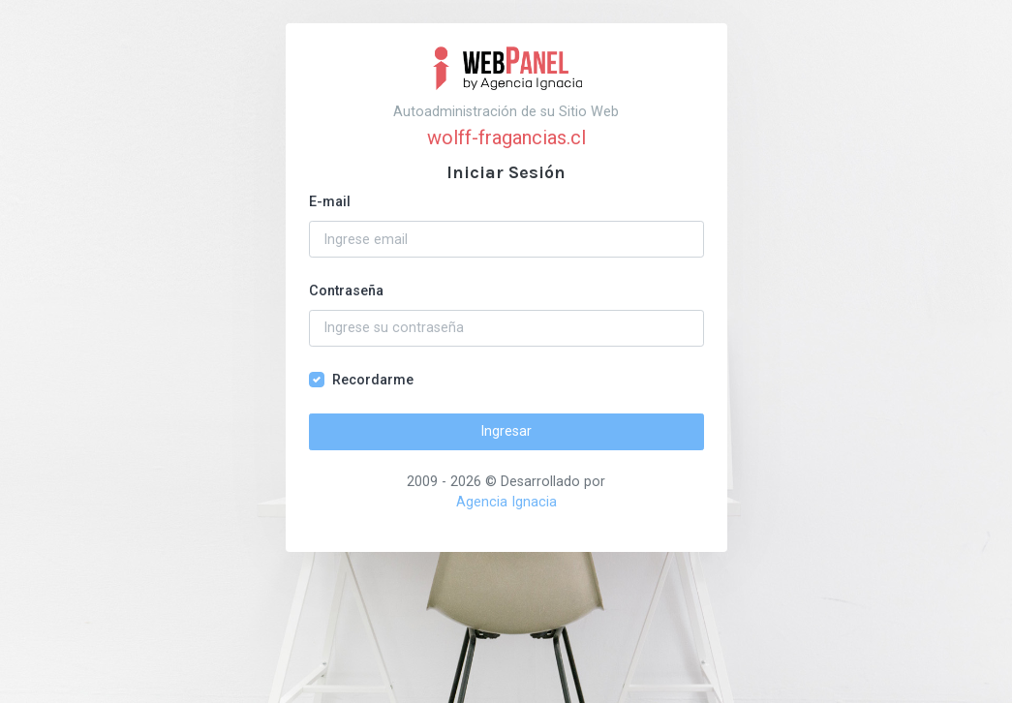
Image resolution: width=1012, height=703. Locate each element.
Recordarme (373, 380)
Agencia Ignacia (506, 502)
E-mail (330, 202)
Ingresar (506, 431)
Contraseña (346, 291)
